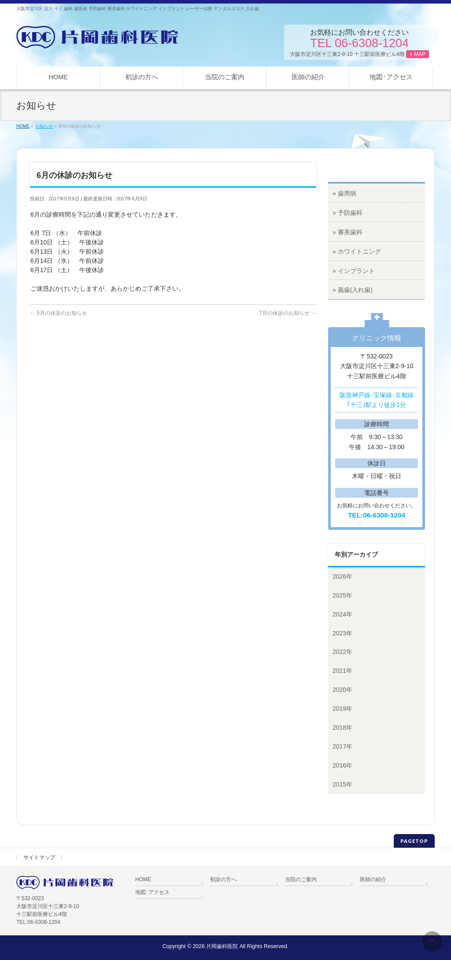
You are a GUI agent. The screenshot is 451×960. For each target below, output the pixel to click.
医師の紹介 (373, 879)
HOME (143, 879)
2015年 (342, 784)
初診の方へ (223, 879)
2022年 (342, 651)
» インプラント (354, 270)
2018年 (342, 727)
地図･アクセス (152, 892)
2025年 (342, 595)
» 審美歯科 (347, 232)
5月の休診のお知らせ (58, 313)
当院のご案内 (301, 879)
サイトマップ (39, 857)
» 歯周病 (344, 193)
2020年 (342, 689)
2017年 (342, 746)
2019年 (342, 708)
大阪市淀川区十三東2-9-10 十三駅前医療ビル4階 (359, 54)
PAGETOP (414, 841)
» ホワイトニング (357, 251)
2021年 (342, 670)
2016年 (342, 765)
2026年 (342, 576)
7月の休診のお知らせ (287, 313)
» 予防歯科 (347, 212)
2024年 (342, 614)
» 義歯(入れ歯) (353, 289)
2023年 (342, 633)
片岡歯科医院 (222, 946)
